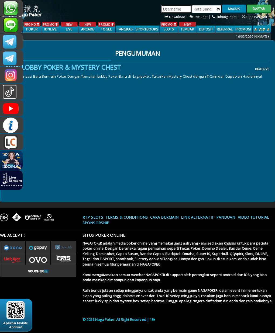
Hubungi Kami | (226, 17)
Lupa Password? (256, 17)
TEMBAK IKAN (187, 29)
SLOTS (168, 27)
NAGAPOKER (92, 243)
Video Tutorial (253, 217)
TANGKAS (125, 29)
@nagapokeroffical (11, 92)
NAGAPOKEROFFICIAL (11, 108)
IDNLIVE (50, 27)
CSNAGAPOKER (11, 41)
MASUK (234, 9)
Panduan (225, 217)
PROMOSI (243, 29)
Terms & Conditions (126, 217)
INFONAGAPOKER (11, 125)
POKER (31, 27)
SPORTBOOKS (147, 29)
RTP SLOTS (92, 217)
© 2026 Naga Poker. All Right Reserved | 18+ (118, 319)
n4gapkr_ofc (11, 75)
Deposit (206, 29)
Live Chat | (200, 17)
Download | (176, 17)
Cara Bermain (164, 217)
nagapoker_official (11, 25)
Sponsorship (95, 222)
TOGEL (106, 27)
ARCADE (87, 27)
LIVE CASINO (69, 29)
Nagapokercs (11, 58)
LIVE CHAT (11, 142)
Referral (225, 29)
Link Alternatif (197, 217)
